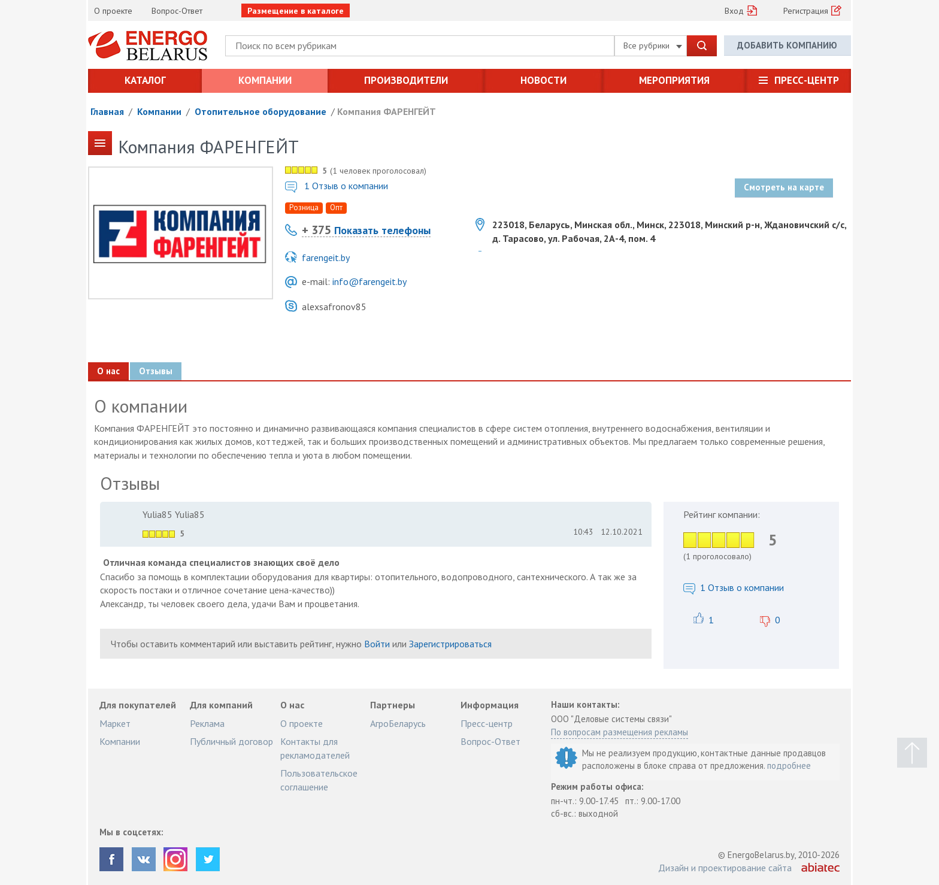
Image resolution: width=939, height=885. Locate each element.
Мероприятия (674, 80)
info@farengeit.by (369, 281)
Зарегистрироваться (450, 644)
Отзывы (155, 371)
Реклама (207, 723)
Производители (406, 80)
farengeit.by (326, 257)
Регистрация (805, 10)
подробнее (789, 765)
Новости (543, 80)
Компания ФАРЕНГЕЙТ (386, 111)
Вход (734, 10)
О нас (108, 371)
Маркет (115, 723)
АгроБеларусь (398, 723)
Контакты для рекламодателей (315, 747)
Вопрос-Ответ (177, 10)
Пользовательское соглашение (319, 779)
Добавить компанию (787, 45)
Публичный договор (231, 741)
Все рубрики (652, 45)
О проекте (113, 10)
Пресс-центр (806, 80)
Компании (265, 80)
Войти (377, 644)
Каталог (145, 80)
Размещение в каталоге (295, 10)
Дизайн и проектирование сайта (725, 868)
